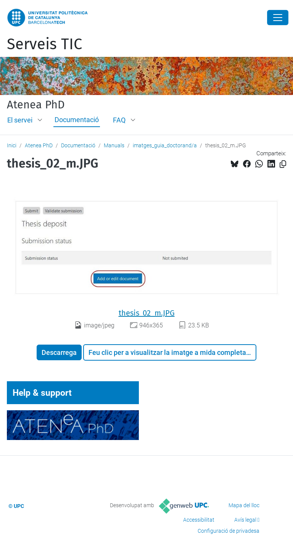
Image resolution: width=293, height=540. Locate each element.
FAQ (119, 120)
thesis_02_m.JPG (147, 313)
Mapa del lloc (244, 505)
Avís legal (245, 520)
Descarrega (59, 352)
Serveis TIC (44, 44)
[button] (40, 120)
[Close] (277, 17)
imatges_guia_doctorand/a (165, 145)
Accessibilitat (198, 520)
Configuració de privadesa (228, 531)
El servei (19, 120)
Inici (11, 145)
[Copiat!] (283, 164)
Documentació (77, 120)
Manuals (114, 145)
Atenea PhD (36, 104)
